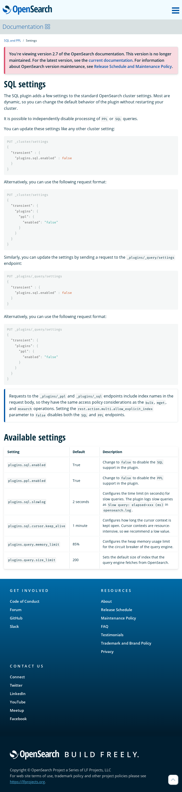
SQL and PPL (12, 40)
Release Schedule (116, 609)
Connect (17, 676)
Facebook (18, 718)
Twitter (16, 685)
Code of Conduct (24, 601)
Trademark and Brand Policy (126, 643)
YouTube (18, 701)
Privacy (107, 651)
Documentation (26, 26)
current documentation (110, 60)
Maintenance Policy (118, 618)
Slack (14, 626)
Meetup (17, 710)
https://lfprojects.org (27, 781)
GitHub (16, 618)
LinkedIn (18, 693)
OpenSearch (29, 10)
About (106, 601)
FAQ (104, 626)
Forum (15, 609)
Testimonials (112, 634)
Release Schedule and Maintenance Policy (133, 66)
